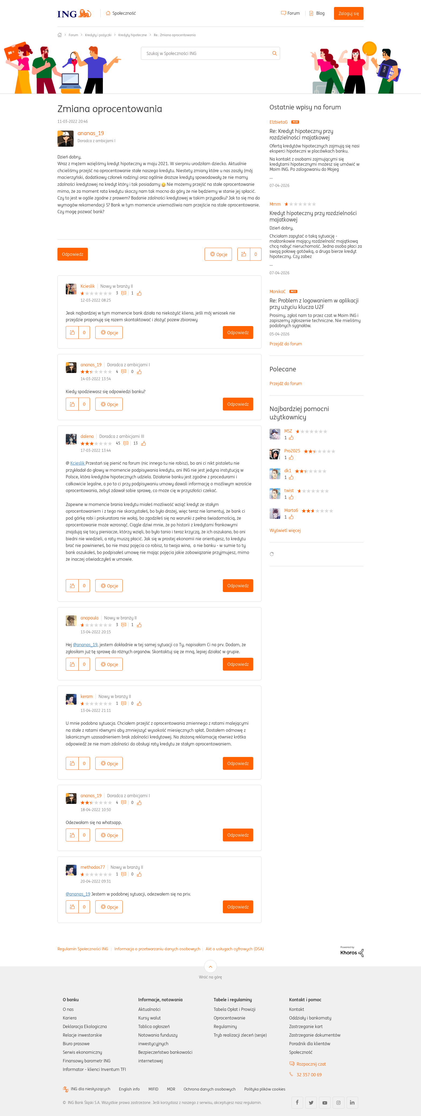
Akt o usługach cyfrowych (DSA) (235, 948)
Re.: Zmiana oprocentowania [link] (175, 35)
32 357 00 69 (309, 1074)
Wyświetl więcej (285, 530)
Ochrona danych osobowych (214, 1089)
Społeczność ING (59, 35)
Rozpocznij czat (311, 1064)
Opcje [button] (221, 254)
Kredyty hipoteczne (132, 35)
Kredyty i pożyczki (98, 35)
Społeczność (124, 13)
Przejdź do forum (286, 343)
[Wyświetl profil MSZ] (289, 431)
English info (132, 1089)
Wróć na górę (210, 977)
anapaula (90, 617)
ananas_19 (91, 133)
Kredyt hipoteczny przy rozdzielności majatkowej (313, 216)
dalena (87, 436)
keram (87, 696)
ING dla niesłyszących (91, 1089)
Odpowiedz (72, 254)
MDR (174, 1089)
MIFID (156, 1089)
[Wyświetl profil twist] (290, 490)
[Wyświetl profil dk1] (289, 470)
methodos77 (93, 867)
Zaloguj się (349, 13)
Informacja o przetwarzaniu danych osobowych (157, 948)
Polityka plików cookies (272, 1089)
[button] (243, 254)
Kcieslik (88, 286)
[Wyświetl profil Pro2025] (293, 450)
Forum (294, 13)
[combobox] (210, 53)
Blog (320, 13)
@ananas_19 (85, 644)
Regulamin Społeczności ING (82, 948)
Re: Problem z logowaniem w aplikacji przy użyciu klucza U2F (314, 303)
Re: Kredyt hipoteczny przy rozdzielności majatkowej (301, 134)
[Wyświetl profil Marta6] (292, 510)
